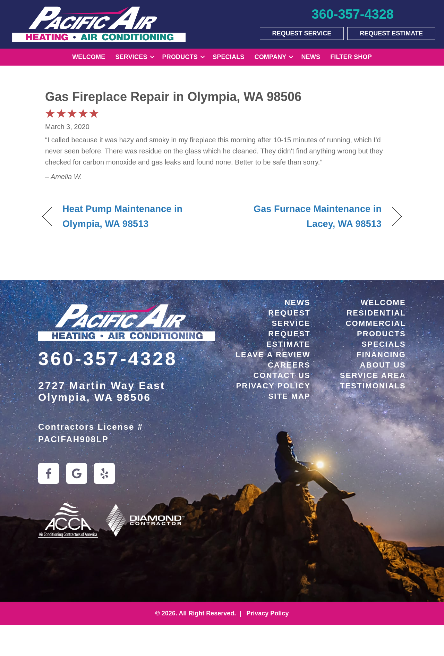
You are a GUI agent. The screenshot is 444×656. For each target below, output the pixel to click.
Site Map (289, 396)
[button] (152, 57)
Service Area (373, 375)
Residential (376, 313)
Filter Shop (351, 56)
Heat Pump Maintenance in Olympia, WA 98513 (122, 216)
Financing (381, 354)
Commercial (375, 323)
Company (271, 56)
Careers (289, 365)
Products (180, 56)
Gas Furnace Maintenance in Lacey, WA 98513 (307, 216)
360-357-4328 (107, 358)
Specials (228, 56)
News (310, 56)
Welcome (88, 56)
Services (131, 56)
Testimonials (373, 385)
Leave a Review (273, 354)
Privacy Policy (273, 385)
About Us (383, 365)
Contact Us (281, 375)
